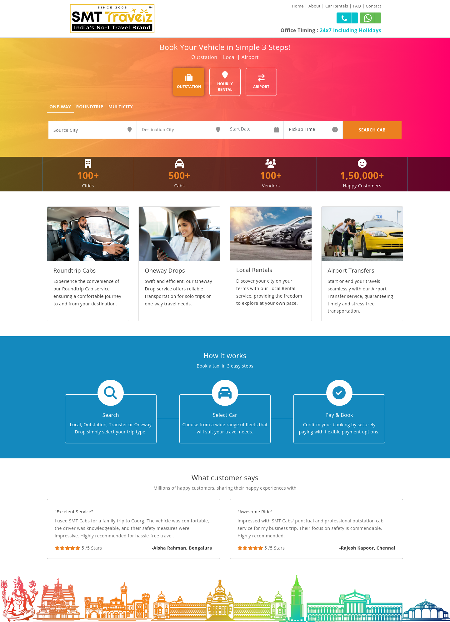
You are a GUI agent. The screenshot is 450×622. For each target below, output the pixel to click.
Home (298, 6)
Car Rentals (336, 6)
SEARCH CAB (372, 130)
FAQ (357, 6)
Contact (374, 6)
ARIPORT (261, 81)
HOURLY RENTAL (225, 81)
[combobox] (92, 130)
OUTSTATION (189, 81)
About (314, 6)
